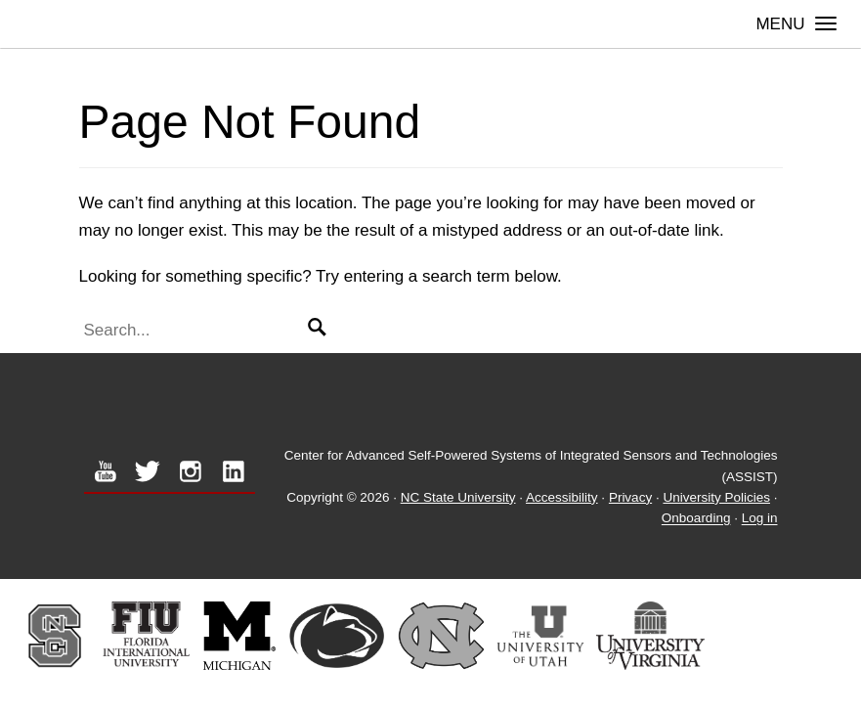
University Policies (716, 497)
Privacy (630, 497)
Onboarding (696, 519)
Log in (760, 519)
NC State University (458, 497)
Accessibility (562, 497)
